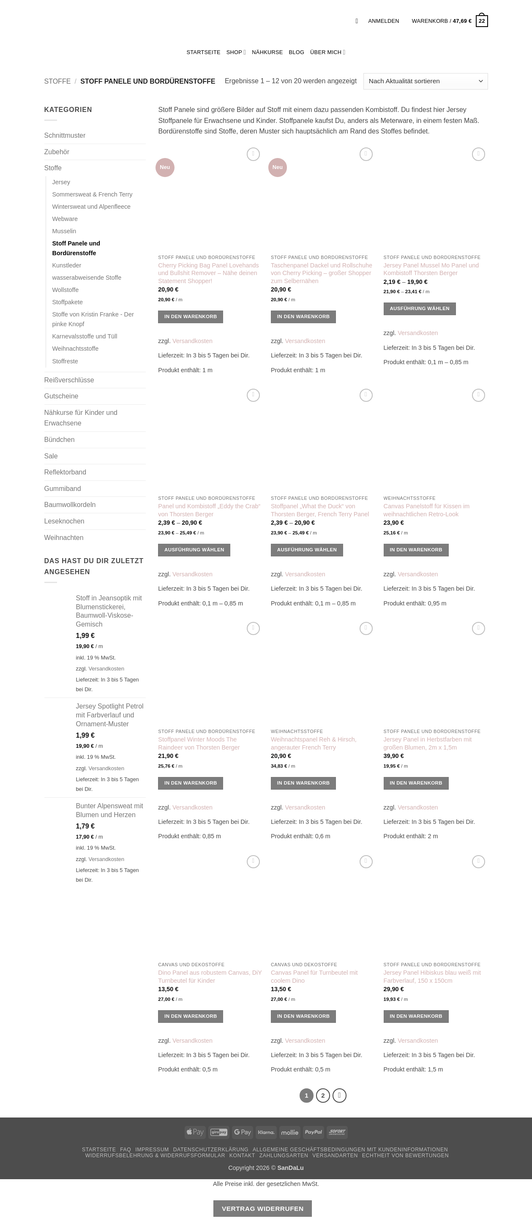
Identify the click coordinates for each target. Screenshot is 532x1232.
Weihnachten (64, 537)
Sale (51, 456)
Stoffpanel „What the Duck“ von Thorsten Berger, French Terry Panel (320, 510)
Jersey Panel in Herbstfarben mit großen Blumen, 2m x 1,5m (428, 743)
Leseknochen (64, 521)
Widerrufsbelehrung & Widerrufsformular (155, 1155)
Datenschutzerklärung (211, 1150)
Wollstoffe (65, 289)
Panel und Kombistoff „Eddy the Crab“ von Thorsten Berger (209, 510)
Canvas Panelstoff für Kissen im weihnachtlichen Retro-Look (427, 510)
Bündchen (59, 439)
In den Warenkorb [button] (190, 316)
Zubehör (57, 151)
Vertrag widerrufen (263, 1208)
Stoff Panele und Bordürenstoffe (76, 248)
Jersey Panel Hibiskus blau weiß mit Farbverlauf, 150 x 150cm (432, 976)
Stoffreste (65, 361)
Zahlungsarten (283, 1155)
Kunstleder (67, 265)
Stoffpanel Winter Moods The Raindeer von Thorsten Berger (199, 743)
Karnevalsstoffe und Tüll (84, 336)
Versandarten (335, 1155)
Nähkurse (267, 52)
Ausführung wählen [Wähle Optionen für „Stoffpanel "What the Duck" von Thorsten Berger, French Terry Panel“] (307, 549)
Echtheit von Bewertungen (405, 1155)
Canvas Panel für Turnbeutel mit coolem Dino (314, 976)
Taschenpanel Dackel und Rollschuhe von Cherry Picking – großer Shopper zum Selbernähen (321, 273)
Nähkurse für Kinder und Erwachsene (80, 418)
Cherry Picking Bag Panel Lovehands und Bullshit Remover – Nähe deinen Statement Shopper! (208, 273)
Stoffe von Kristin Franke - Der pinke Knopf (93, 319)
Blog (297, 52)
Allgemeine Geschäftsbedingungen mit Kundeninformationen (350, 1150)
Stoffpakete (67, 302)
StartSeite (203, 52)
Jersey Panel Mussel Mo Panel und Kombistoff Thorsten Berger (431, 269)
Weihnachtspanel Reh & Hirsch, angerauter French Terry (314, 743)
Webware (65, 218)
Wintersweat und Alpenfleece (91, 206)
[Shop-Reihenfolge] (425, 81)
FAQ (125, 1150)
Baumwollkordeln (70, 504)
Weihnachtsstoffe (75, 348)
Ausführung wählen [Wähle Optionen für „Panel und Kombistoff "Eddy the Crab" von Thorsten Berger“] (194, 549)
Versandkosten (106, 668)
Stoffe (57, 81)
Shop (236, 52)
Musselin (64, 231)
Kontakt (242, 1155)
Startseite (99, 1150)
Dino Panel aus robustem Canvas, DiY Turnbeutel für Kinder (210, 976)
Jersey (61, 182)
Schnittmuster (65, 135)
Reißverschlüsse (69, 380)
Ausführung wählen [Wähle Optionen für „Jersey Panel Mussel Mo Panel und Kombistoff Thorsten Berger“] (420, 308)
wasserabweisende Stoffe (87, 277)
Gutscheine (61, 396)
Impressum (152, 1150)
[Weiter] (340, 1095)
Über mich (327, 52)
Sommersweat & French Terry (92, 194)
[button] (359, 21)
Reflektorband (65, 472)
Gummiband (62, 488)
